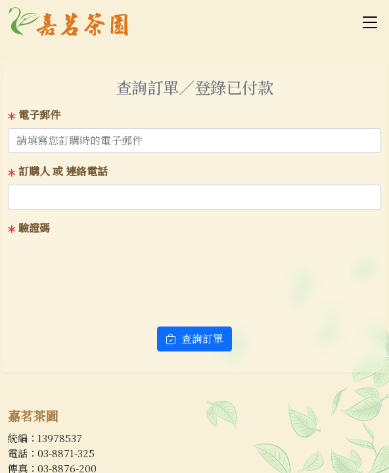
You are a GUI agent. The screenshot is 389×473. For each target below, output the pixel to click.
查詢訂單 (194, 338)
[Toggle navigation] (370, 21)
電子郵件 (34, 114)
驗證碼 (29, 227)
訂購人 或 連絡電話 (58, 171)
